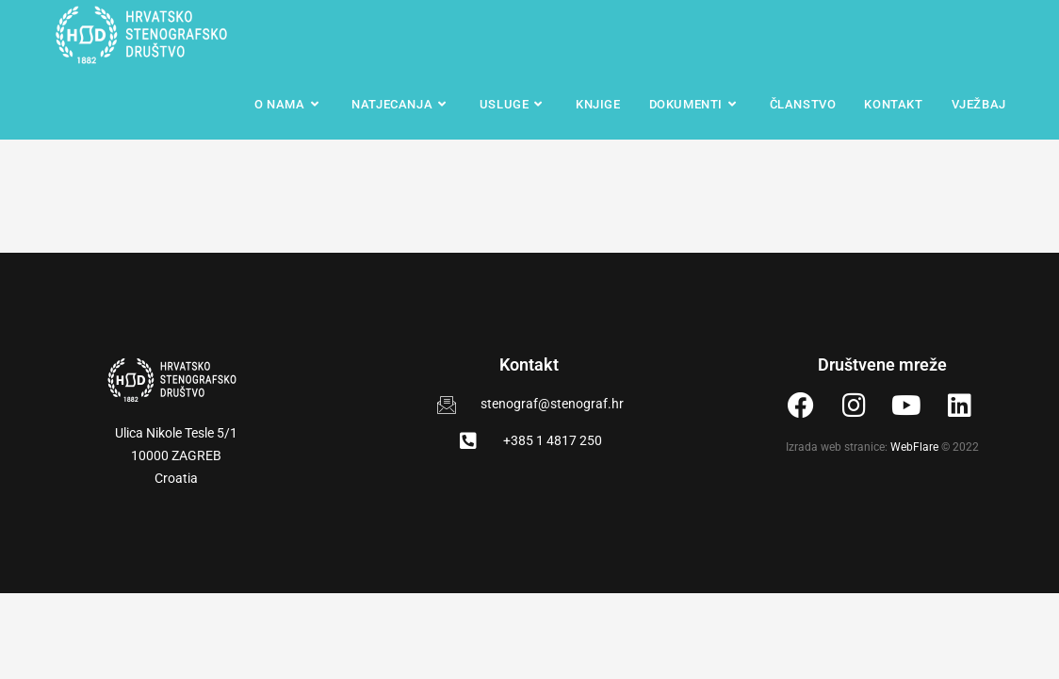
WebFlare (914, 447)
